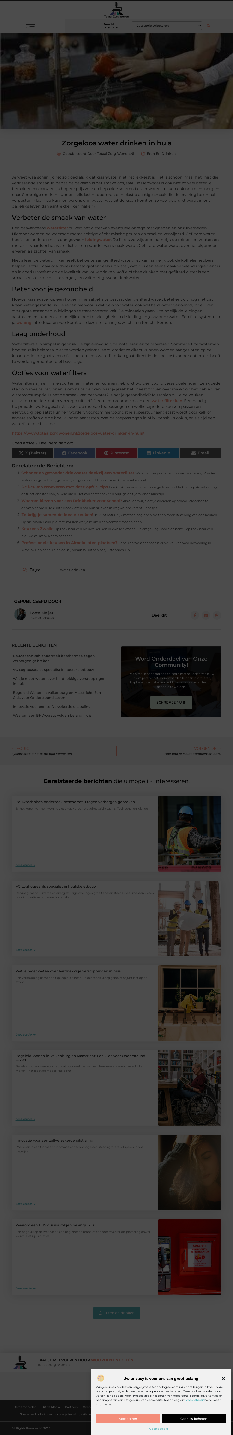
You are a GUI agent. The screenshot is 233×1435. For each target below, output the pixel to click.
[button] (223, 1378)
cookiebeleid (195, 1400)
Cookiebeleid (158, 1428)
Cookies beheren (193, 1419)
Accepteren (128, 1419)
